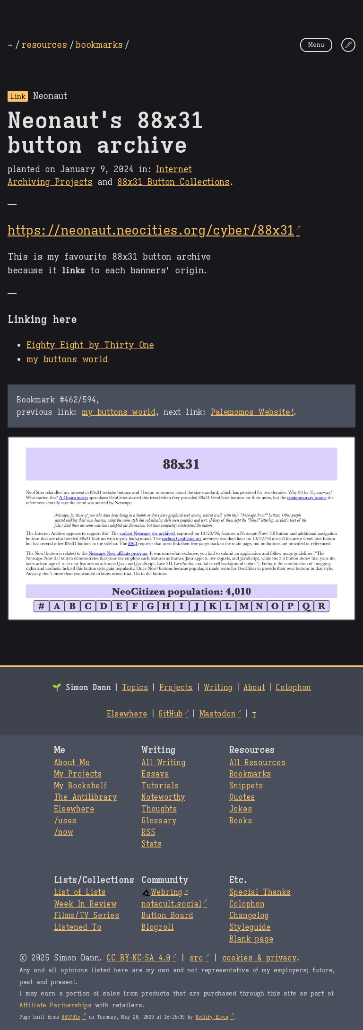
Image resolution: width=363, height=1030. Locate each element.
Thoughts (159, 809)
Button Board (167, 915)
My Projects (78, 774)
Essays (155, 774)
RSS (148, 832)
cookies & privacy (259, 958)
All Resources (257, 763)
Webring (161, 892)
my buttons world (67, 359)
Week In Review (85, 904)
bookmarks (99, 44)
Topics (135, 687)
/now (63, 832)
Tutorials (160, 786)
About (254, 687)
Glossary (158, 821)
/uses (65, 821)
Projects (176, 687)
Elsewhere (127, 714)
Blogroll (157, 927)
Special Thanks (260, 892)
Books (240, 821)
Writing (218, 687)
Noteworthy (163, 797)
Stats (151, 844)
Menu (316, 45)
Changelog (249, 915)
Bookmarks (250, 774)
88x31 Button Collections (173, 182)
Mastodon (217, 714)
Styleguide (250, 927)
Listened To (78, 927)
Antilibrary (85, 797)
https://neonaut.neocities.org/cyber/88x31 (151, 230)
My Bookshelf (80, 786)
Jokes (240, 809)
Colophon (293, 687)
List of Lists (80, 892)
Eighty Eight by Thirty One (90, 344)
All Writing (163, 763)
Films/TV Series (87, 915)
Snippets (246, 786)
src (196, 958)
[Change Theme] (348, 45)
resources (44, 44)
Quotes (242, 797)
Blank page (251, 939)
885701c (70, 1017)
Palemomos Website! (252, 412)
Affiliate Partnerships (55, 1005)
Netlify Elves (212, 1017)
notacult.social (171, 904)
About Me (72, 763)
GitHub (170, 714)
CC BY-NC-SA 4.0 (138, 958)
